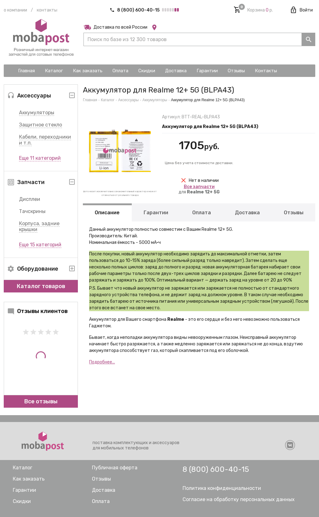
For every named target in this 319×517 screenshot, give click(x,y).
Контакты (47, 10)
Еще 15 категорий (40, 245)
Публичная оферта (114, 468)
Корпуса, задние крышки (39, 226)
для (199, 189)
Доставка (247, 213)
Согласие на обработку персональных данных (239, 499)
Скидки (22, 501)
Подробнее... (102, 362)
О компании (15, 10)
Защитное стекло (40, 125)
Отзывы (293, 213)
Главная (90, 100)
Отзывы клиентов (37, 311)
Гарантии (156, 213)
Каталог (108, 100)
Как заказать (29, 479)
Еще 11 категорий (40, 158)
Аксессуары (128, 100)
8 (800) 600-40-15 (135, 10)
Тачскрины (32, 211)
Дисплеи (29, 199)
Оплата (201, 213)
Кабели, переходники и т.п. (45, 140)
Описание (107, 213)
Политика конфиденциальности (222, 488)
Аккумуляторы (36, 113)
